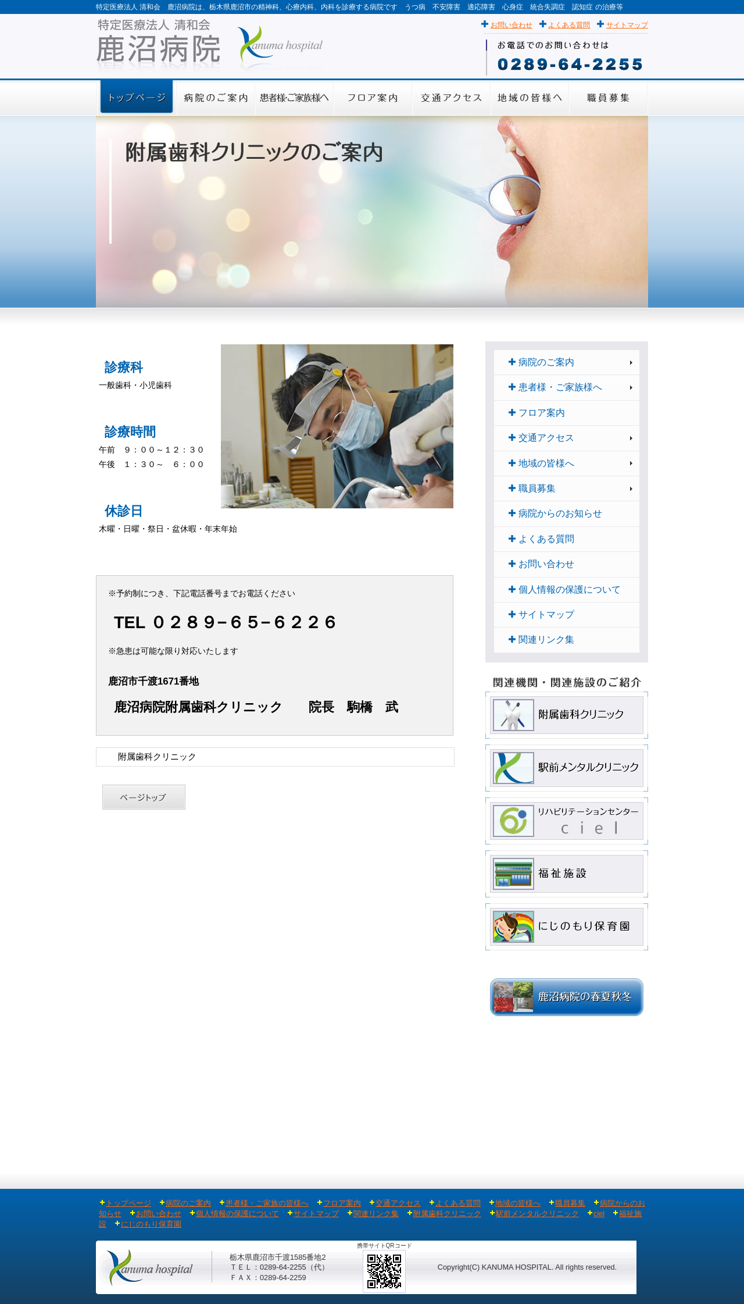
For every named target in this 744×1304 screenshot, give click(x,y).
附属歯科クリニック (447, 1213)
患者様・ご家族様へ (555, 387)
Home (104, 756)
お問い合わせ (511, 25)
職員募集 (532, 488)
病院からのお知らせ (555, 513)
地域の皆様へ (541, 463)
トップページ (125, 1203)
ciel (598, 1213)
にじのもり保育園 (151, 1224)
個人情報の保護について (565, 589)
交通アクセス (541, 438)
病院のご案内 (541, 362)
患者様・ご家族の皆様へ (267, 1203)
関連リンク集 (541, 639)
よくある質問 (569, 25)
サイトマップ (627, 25)
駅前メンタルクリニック (537, 1213)
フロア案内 (537, 413)
